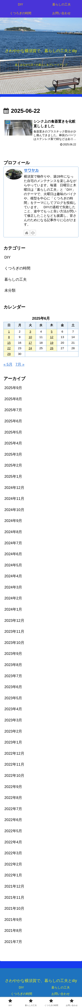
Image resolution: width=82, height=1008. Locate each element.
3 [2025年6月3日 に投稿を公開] (30, 331)
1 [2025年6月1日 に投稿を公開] (9, 331)
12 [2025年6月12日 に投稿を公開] (51, 337)
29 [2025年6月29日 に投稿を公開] (8, 354)
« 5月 (7, 364)
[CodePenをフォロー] (33, 233)
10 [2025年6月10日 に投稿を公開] (30, 337)
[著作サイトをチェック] (27, 233)
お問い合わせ (60, 994)
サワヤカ (31, 170)
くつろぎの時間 (21, 994)
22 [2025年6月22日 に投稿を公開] (8, 348)
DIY (21, 987)
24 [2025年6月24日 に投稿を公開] (30, 348)
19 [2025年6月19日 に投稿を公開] (51, 342)
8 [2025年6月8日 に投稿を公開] (9, 337)
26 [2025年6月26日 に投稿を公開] (51, 348)
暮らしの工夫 (60, 987)
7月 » (20, 364)
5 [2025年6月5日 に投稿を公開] (52, 331)
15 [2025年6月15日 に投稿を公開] (8, 342)
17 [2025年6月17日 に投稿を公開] (30, 342)
